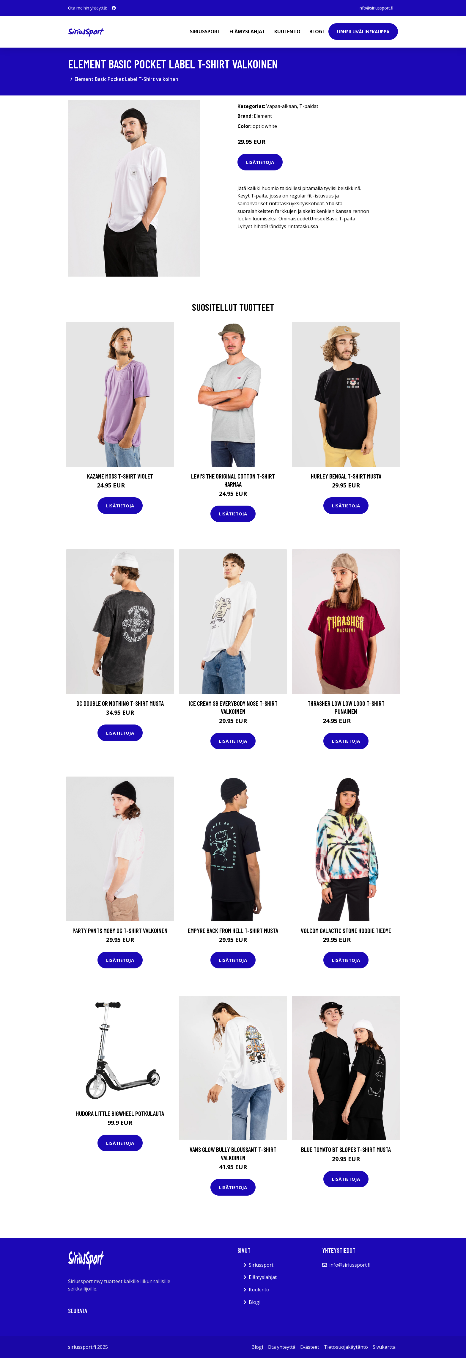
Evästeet (309, 1347)
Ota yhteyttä (281, 1347)
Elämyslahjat (247, 31)
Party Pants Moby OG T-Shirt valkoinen (120, 930)
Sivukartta (384, 1347)
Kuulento (287, 31)
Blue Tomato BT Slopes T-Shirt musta (346, 1149)
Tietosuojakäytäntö (346, 1347)
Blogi (316, 31)
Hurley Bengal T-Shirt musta (346, 476)
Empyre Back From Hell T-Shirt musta (233, 930)
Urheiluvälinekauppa (363, 32)
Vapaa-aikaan (281, 106)
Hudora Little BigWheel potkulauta (120, 1113)
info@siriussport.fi (376, 8)
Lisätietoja (260, 162)
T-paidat (308, 106)
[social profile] (113, 8)
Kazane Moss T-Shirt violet (120, 476)
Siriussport (205, 31)
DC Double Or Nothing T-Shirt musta (120, 703)
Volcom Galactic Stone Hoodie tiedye (346, 930)
